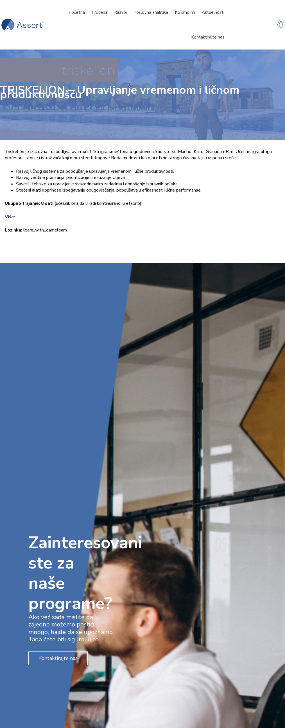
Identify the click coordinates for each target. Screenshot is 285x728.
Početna (77, 12)
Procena (99, 12)
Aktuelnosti (213, 12)
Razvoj (120, 12)
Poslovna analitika (151, 12)
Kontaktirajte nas (207, 37)
